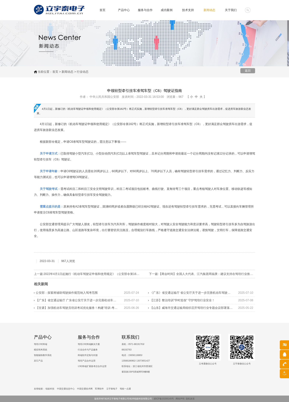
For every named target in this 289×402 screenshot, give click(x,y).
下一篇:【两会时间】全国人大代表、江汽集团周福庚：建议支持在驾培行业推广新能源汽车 (208, 273)
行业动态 (82, 71)
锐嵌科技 (50, 388)
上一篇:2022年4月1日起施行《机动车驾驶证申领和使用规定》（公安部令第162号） (89, 273)
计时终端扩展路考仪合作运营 (92, 366)
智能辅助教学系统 (43, 355)
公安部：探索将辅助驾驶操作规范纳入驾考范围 (67, 292)
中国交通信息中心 (66, 388)
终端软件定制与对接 (88, 355)
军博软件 (99, 388)
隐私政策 (190, 398)
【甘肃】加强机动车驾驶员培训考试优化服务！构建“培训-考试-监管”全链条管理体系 (77, 307)
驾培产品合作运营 (86, 360)
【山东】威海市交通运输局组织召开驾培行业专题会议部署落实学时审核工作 (191, 307)
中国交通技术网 (85, 388)
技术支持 (188, 10)
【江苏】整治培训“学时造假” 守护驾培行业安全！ (182, 300)
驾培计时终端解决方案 (89, 344)
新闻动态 (209, 10)
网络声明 (180, 398)
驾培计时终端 (40, 344)
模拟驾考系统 (40, 349)
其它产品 (38, 360)
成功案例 (167, 10)
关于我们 (231, 10)
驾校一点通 (125, 388)
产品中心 (124, 10)
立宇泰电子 (111, 388)
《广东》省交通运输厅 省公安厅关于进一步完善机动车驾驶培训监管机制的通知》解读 (191, 292)
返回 (248, 70)
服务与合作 (145, 10)
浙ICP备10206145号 (165, 398)
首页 (102, 10)
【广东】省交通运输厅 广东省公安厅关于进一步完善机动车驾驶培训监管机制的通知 (77, 300)
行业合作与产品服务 (88, 349)
